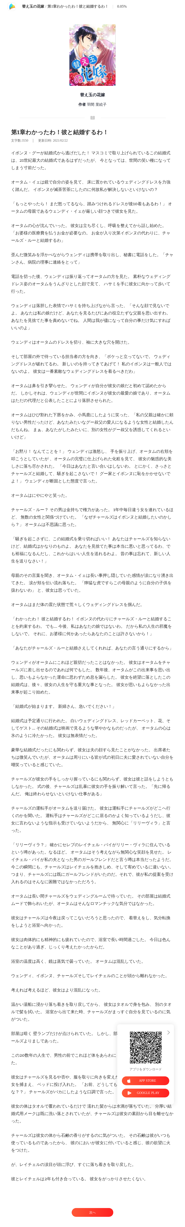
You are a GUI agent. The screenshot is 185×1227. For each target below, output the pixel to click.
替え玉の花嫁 (33, 6)
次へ (92, 1212)
